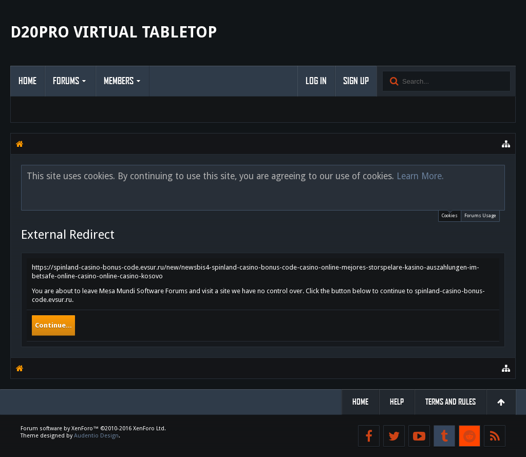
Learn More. (420, 176)
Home (27, 81)
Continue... (53, 325)
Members (119, 81)
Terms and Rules (450, 402)
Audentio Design (96, 435)
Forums (66, 81)
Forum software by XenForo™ (93, 428)
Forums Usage (480, 215)
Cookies (450, 214)
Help (397, 402)
